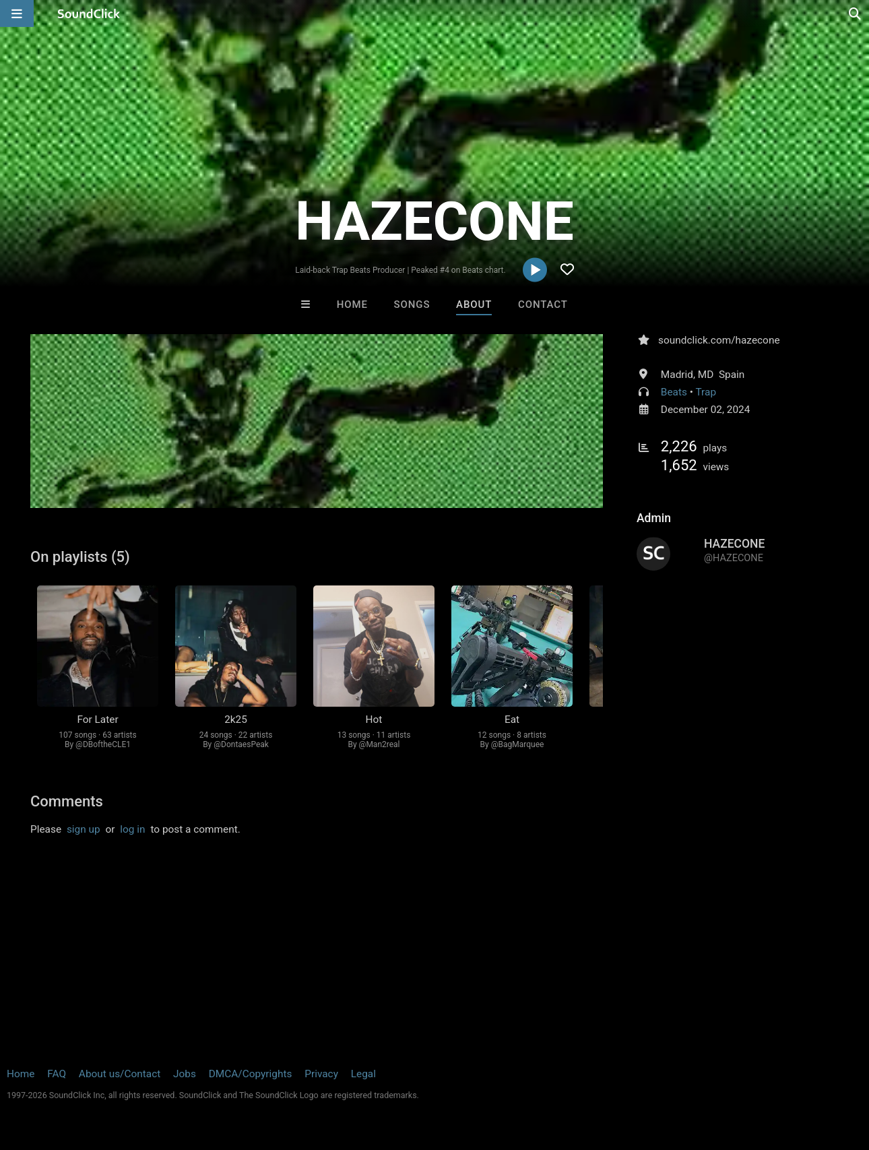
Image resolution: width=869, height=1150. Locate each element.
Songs (412, 304)
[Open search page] (855, 13)
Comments (66, 801)
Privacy (321, 1074)
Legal (363, 1074)
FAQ (56, 1074)
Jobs (184, 1074)
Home (352, 304)
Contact (543, 304)
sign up (83, 829)
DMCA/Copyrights (250, 1074)
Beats (674, 392)
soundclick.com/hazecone (719, 340)
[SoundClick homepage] (89, 13)
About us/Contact (119, 1074)
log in (132, 829)
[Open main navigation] (17, 13)
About (474, 304)
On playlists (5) (80, 556)
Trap (706, 392)
